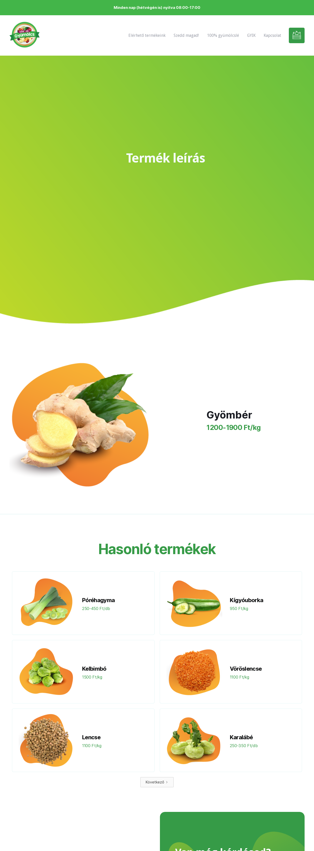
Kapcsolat (272, 35)
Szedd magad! (186, 35)
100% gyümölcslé (223, 35)
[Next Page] (157, 782)
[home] (24, 35)
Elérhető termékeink (147, 35)
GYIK (251, 35)
